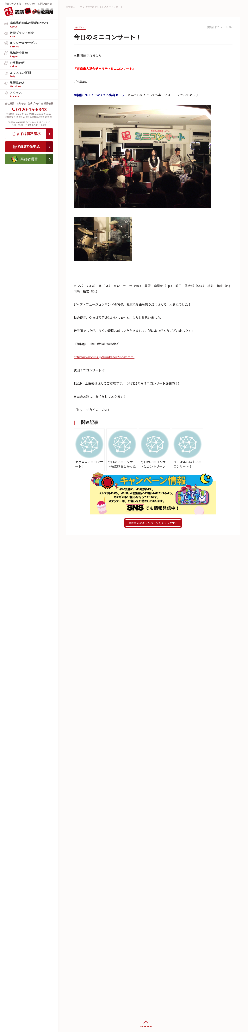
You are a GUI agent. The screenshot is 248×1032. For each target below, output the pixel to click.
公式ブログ (33, 103)
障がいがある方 (13, 3)
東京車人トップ (74, 7)
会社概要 (9, 103)
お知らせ (21, 103)
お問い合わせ (45, 3)
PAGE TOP (146, 1026)
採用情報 (48, 103)
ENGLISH (29, 3)
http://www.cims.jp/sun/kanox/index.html (104, 357)
